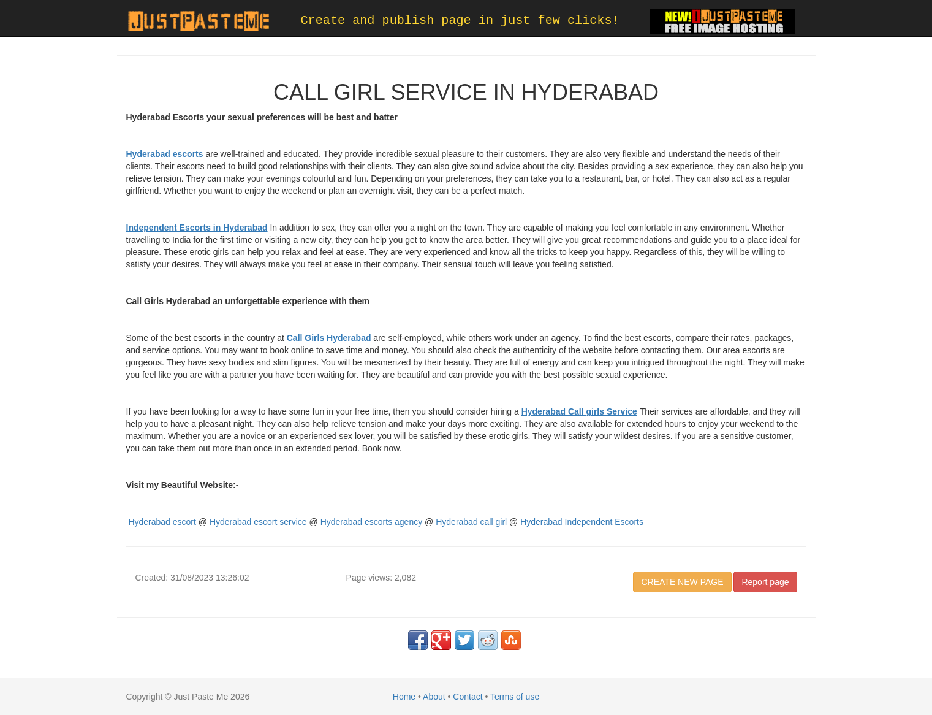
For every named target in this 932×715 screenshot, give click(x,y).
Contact (467, 697)
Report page (765, 582)
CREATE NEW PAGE (682, 582)
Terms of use (514, 697)
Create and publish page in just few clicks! (460, 20)
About (434, 697)
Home (404, 697)
